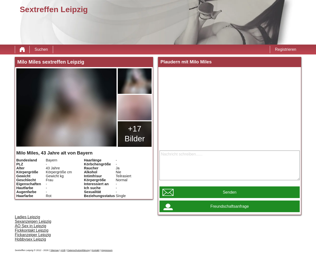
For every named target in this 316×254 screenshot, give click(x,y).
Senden (229, 192)
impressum (107, 250)
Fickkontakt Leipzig (31, 230)
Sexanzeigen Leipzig (33, 221)
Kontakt (95, 250)
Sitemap (54, 250)
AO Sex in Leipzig (30, 226)
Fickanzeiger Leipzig (33, 235)
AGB (62, 250)
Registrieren (285, 49)
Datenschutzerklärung (78, 250)
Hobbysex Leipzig (30, 239)
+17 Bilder (135, 133)
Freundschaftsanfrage (229, 206)
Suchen (41, 49)
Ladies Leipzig (27, 217)
